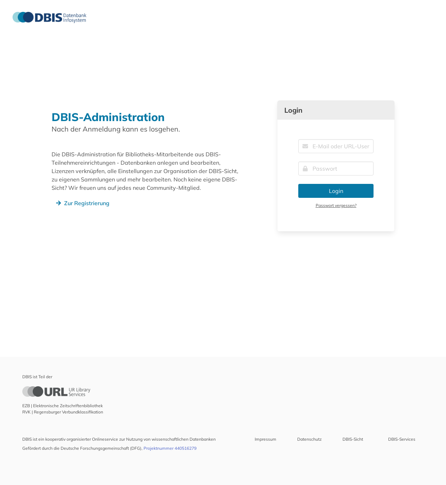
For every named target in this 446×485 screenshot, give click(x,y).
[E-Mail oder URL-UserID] (336, 146)
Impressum (265, 439)
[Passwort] (336, 169)
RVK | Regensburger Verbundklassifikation (62, 412)
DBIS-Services (401, 439)
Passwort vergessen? (336, 205)
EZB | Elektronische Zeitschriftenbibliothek (62, 405)
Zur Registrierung (81, 203)
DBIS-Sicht (353, 439)
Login (336, 190)
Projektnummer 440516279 (170, 448)
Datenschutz (309, 439)
